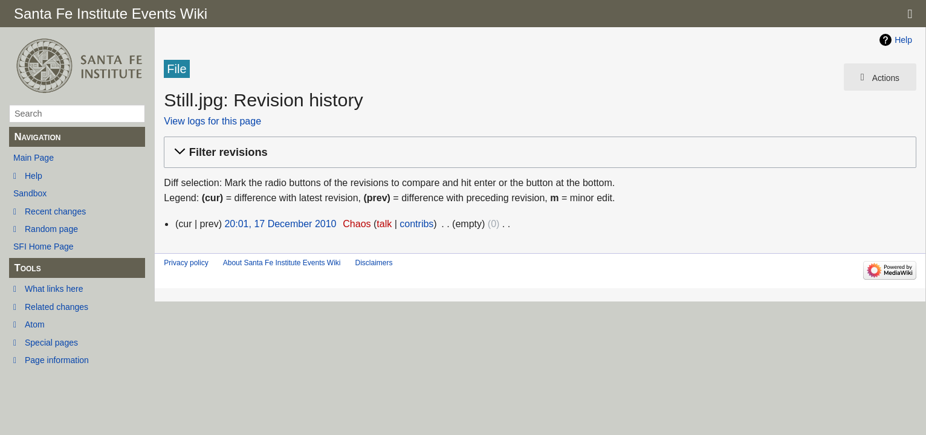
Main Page (33, 158)
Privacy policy (186, 263)
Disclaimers (373, 263)
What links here (54, 289)
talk (384, 224)
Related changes (56, 307)
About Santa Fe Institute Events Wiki (282, 263)
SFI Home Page (43, 246)
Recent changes (55, 211)
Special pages (51, 342)
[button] (538, 152)
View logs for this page (212, 121)
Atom (35, 324)
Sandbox (30, 193)
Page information (57, 360)
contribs (416, 224)
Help (33, 176)
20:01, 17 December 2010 (280, 224)
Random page (51, 229)
